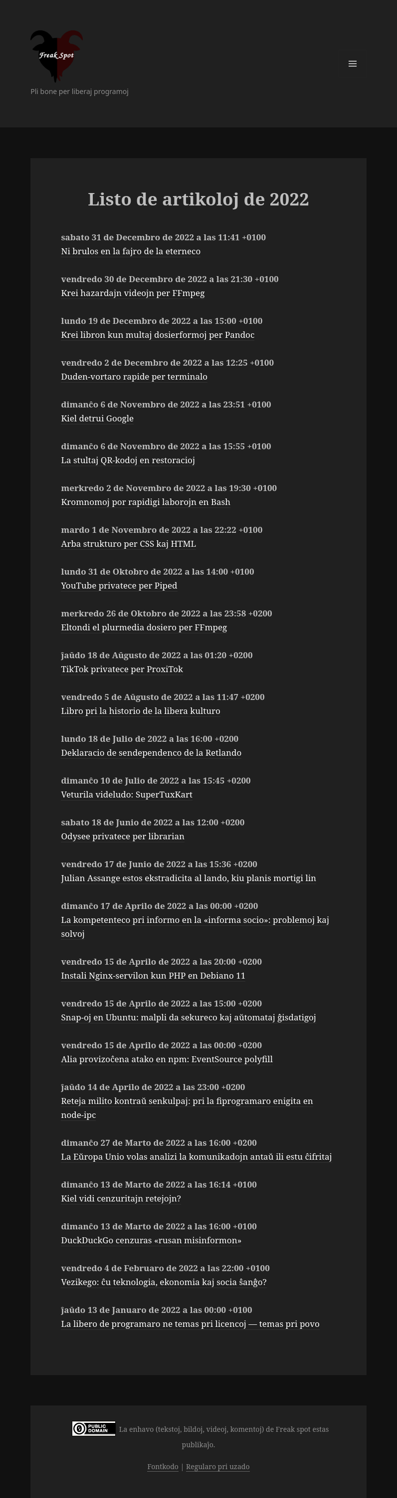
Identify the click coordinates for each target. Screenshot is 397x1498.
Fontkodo (162, 1466)
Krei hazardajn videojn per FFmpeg (132, 293)
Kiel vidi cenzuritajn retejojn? (121, 1198)
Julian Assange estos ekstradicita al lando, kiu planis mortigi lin (188, 878)
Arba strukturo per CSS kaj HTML (128, 543)
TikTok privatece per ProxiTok (122, 669)
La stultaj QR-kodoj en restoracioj (128, 460)
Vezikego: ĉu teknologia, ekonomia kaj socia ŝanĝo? (163, 1282)
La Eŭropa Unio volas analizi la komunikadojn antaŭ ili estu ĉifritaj (196, 1156)
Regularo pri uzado (218, 1466)
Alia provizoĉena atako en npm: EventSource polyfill (166, 1059)
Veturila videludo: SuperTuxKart (127, 794)
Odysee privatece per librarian (123, 836)
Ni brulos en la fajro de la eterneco (130, 251)
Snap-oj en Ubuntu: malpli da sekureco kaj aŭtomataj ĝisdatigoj (188, 1017)
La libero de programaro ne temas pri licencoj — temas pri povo (190, 1323)
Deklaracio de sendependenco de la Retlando (151, 752)
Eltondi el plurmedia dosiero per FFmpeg (144, 627)
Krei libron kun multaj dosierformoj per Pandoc (157, 334)
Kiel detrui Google (97, 418)
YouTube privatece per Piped (119, 585)
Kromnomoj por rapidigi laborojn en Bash (145, 501)
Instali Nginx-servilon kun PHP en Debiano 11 (153, 975)
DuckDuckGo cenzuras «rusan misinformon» (151, 1240)
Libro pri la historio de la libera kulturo (140, 710)
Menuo (353, 64)
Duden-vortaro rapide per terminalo (134, 376)
